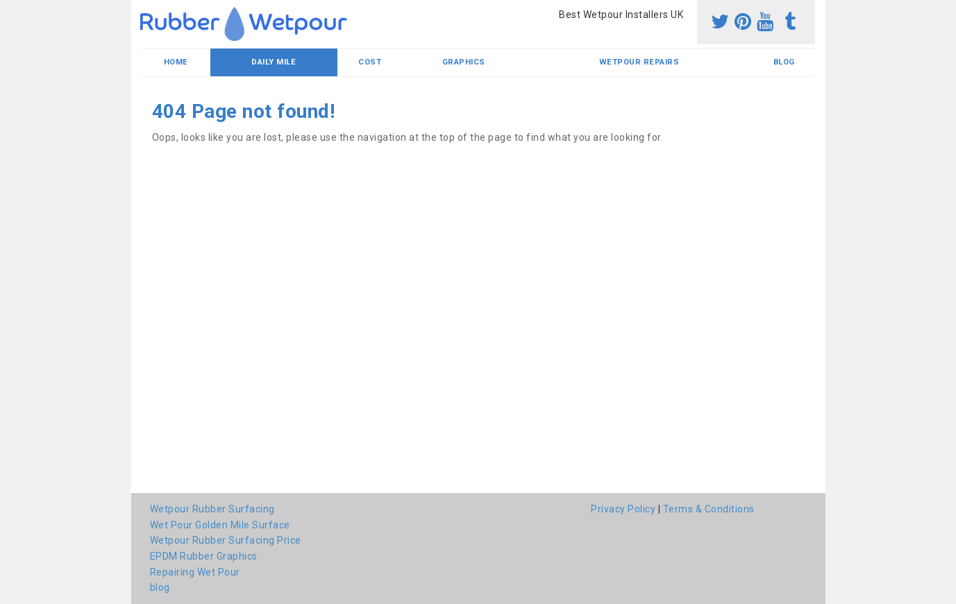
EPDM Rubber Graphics (204, 556)
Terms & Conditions (709, 509)
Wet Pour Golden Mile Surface (220, 524)
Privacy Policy (623, 509)
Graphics (463, 62)
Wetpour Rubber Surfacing (212, 509)
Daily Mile (273, 62)
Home (176, 62)
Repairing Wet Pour (195, 572)
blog (784, 62)
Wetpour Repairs (639, 62)
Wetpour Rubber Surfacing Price (225, 540)
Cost (369, 62)
